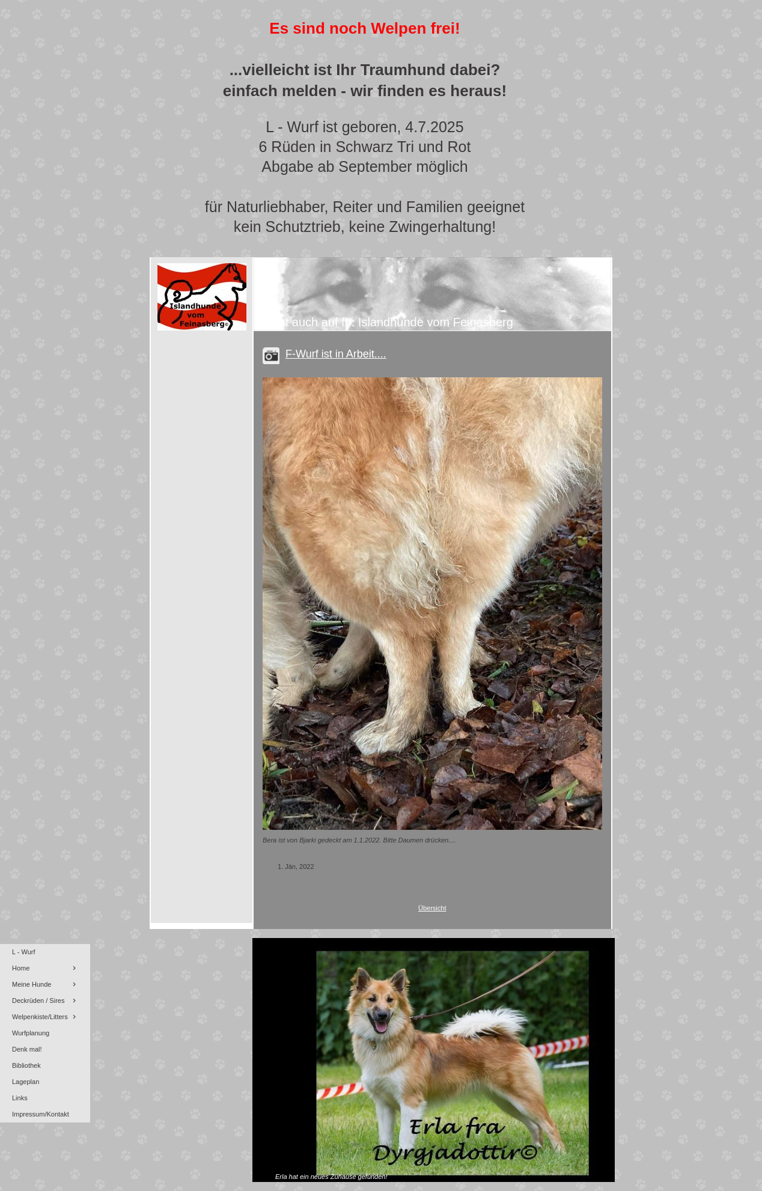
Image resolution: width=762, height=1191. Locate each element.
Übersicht (432, 908)
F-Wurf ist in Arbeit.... (335, 354)
